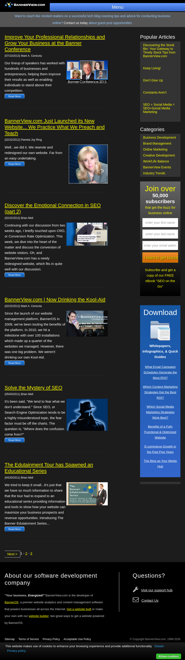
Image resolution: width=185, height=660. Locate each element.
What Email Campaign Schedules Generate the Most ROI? (160, 372)
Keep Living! (152, 68)
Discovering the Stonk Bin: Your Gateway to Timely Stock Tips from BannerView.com (159, 50)
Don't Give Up (153, 80)
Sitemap (10, 639)
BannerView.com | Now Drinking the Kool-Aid (55, 299)
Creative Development (159, 155)
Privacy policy (16, 650)
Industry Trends (154, 173)
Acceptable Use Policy (77, 639)
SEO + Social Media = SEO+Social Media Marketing (159, 108)
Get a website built (79, 609)
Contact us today (76, 23)
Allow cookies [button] (168, 656)
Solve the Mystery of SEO (33, 388)
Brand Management (157, 143)
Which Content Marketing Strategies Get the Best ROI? (160, 392)
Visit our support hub (156, 590)
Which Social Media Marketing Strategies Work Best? (160, 412)
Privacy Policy (51, 639)
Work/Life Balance (156, 161)
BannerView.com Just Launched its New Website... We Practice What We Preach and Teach (55, 127)
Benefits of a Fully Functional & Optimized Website (160, 432)
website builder (39, 616)
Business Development (159, 137)
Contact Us (149, 600)
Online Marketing (155, 149)
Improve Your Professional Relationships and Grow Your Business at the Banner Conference (55, 43)
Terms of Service (28, 639)
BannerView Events (157, 167)
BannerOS (12, 602)
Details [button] (159, 646)
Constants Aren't (154, 92)
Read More (14, 96)
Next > (12, 554)
